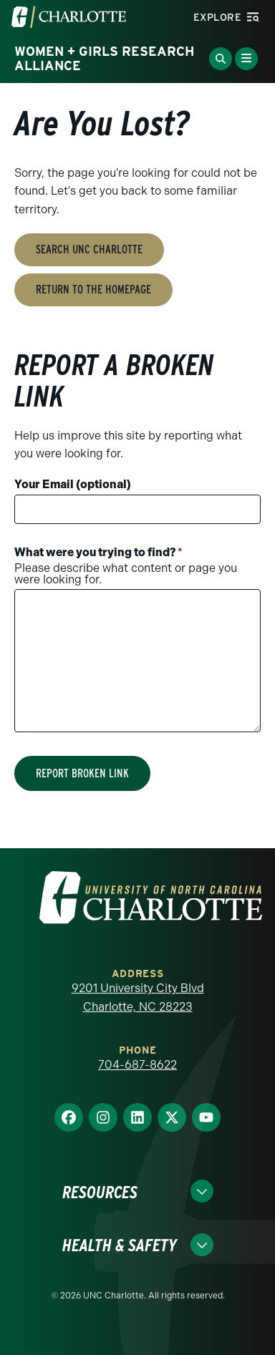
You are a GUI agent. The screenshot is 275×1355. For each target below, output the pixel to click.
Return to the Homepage (93, 289)
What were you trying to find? (98, 552)
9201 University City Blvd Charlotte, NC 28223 (138, 997)
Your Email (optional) (72, 484)
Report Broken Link (82, 773)
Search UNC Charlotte (89, 249)
